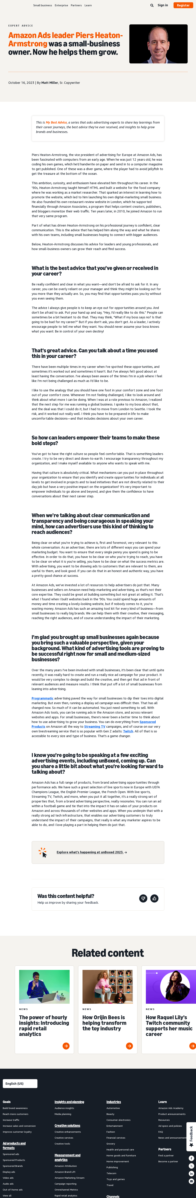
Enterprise (61, 5)
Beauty (110, 1113)
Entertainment (115, 1125)
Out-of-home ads (13, 1189)
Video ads (8, 1177)
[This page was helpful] (154, 899)
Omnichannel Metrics (66, 1189)
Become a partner (168, 1161)
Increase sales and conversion (19, 1125)
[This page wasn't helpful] (143, 899)
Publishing (112, 1167)
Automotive (113, 1108)
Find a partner (166, 1155)
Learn (88, 5)
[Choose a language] (20, 1083)
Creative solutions (67, 1125)
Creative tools (62, 1143)
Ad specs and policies (170, 1125)
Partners (76, 5)
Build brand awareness (15, 1108)
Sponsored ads (11, 1154)
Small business (42, 5)
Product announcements (172, 1113)
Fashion (111, 1131)
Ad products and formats (14, 1145)
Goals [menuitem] (7, 1102)
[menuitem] (20, 1109)
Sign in (163, 5)
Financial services (116, 1137)
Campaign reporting (65, 1183)
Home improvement (118, 1161)
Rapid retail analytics (66, 1195)
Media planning (63, 1113)
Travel (110, 1185)
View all (7, 1195)
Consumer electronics (119, 1119)
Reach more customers (15, 1113)
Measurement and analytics (67, 1157)
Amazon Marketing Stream (69, 1177)
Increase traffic (11, 1119)
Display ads (9, 1171)
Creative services (64, 1137)
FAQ (160, 1131)
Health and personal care (120, 1149)
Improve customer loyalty (17, 1131)
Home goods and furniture (121, 1155)
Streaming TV (94, 726)
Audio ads (8, 1183)
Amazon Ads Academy (170, 1108)
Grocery (111, 1143)
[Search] (152, 5)
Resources (164, 1119)
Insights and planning (69, 1102)
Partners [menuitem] (164, 1149)
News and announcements (173, 1137)
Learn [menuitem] (162, 1102)
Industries (114, 1102)
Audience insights (64, 1108)
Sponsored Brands (13, 1165)
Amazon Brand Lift (65, 1171)
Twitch (128, 731)
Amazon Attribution (66, 1165)
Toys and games (116, 1179)
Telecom (111, 1173)
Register (183, 5)
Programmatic (42, 698)
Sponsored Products (14, 1159)
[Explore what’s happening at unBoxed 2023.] (92, 852)
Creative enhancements (68, 1131)
